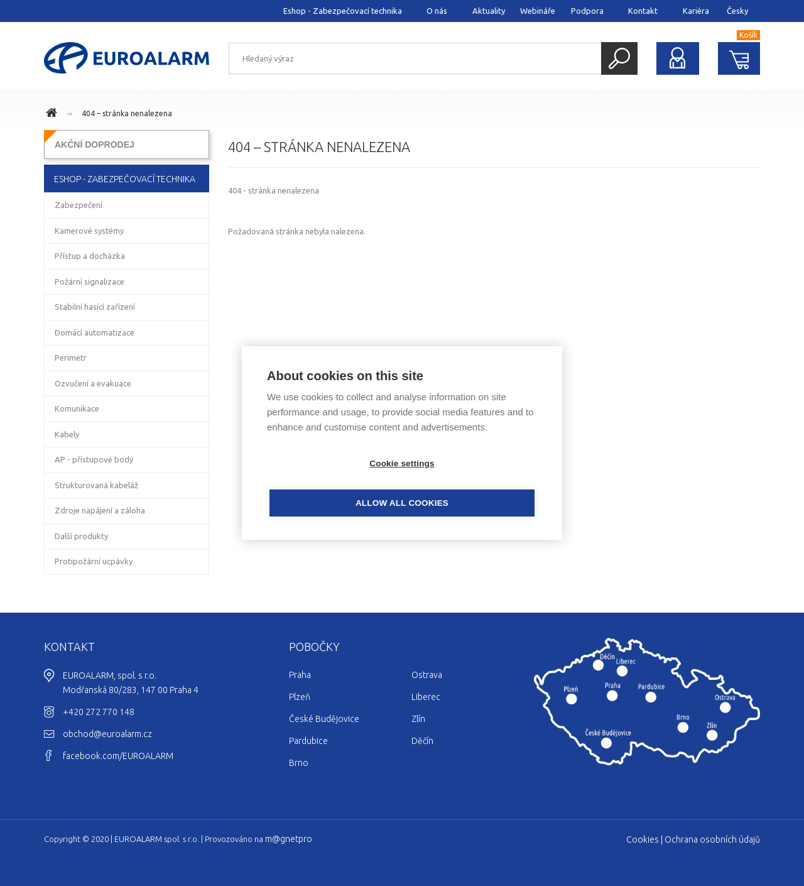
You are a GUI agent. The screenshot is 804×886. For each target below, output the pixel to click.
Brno (298, 763)
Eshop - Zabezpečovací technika (342, 10)
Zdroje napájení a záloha (100, 510)
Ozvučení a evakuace (93, 383)
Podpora (587, 10)
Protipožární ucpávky (94, 561)
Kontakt (643, 10)
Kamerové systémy (89, 230)
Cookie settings (329, 483)
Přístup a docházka (90, 255)
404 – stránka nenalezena (127, 113)
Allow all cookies (474, 483)
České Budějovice (324, 719)
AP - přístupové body (94, 459)
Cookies (642, 839)
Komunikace (77, 408)
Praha (300, 675)
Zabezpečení (78, 204)
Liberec (425, 697)
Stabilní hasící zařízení (95, 306)
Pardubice (308, 741)
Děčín (422, 741)
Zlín (418, 719)
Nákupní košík (739, 58)
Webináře (537, 10)
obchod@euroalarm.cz (107, 734)
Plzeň (299, 697)
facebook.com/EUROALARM (118, 756)
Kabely (67, 434)
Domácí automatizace (94, 332)
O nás (436, 10)
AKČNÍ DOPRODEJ (94, 144)
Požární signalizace (89, 281)
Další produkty (81, 536)
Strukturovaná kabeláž (96, 485)
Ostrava (426, 675)
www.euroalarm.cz (53, 114)
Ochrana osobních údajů (712, 839)
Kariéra (696, 10)
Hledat (619, 58)
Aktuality (488, 10)
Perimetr (71, 357)
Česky (737, 10)
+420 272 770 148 (98, 712)
